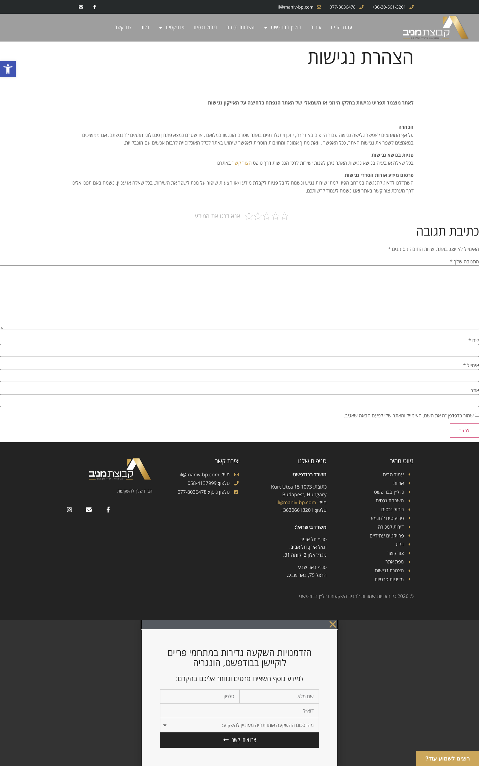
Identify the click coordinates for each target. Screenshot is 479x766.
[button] (8, 69)
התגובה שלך (464, 261)
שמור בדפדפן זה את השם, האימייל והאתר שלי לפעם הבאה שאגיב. (409, 415)
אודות (316, 27)
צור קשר (123, 27)
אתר (475, 390)
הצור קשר (242, 162)
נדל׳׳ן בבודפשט (283, 28)
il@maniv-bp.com (296, 502)
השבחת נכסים (240, 27)
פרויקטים (172, 28)
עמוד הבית (341, 27)
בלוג (145, 27)
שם (473, 340)
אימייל (471, 365)
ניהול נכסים (205, 27)
